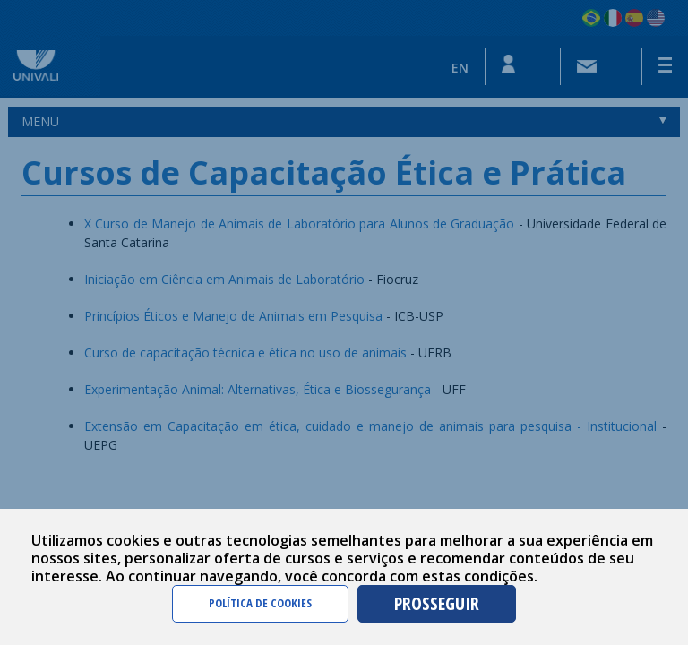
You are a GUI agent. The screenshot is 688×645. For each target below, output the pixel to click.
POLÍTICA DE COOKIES (260, 603)
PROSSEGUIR (436, 603)
